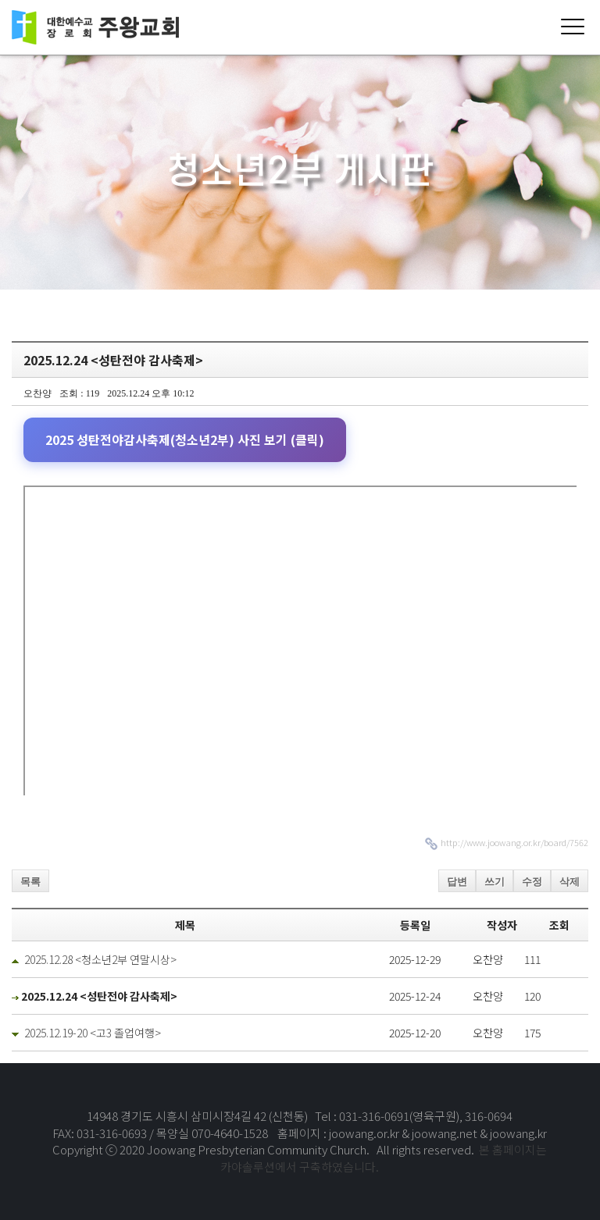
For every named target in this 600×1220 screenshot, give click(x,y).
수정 (532, 881)
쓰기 (494, 881)
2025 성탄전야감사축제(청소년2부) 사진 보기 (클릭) (184, 439)
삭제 (569, 881)
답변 (457, 881)
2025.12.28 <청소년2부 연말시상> (100, 959)
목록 (30, 881)
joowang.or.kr (365, 1133)
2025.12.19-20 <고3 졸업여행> (92, 1032)
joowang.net (446, 1133)
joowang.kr (518, 1133)
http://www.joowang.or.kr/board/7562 (514, 842)
